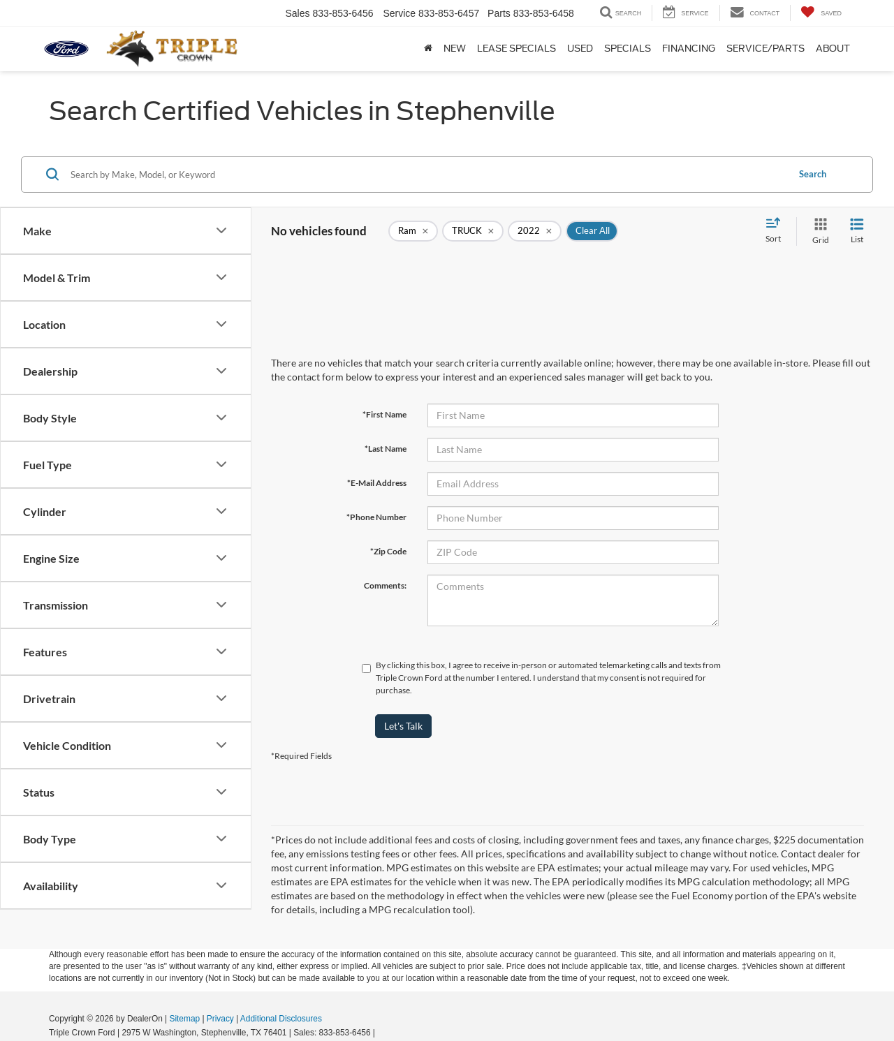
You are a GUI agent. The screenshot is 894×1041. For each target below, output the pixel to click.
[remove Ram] (413, 231)
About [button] (833, 48)
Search (812, 173)
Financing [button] (688, 48)
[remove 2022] (535, 231)
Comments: (385, 585)
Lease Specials (516, 48)
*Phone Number (376, 517)
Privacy (220, 1019)
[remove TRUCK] (473, 231)
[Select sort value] (777, 231)
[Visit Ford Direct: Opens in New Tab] (381, 1033)
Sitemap (184, 1019)
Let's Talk (403, 726)
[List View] (857, 231)
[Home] (428, 49)
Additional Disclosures (281, 1019)
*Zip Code (388, 551)
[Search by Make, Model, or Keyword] (427, 174)
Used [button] (580, 48)
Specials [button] (627, 48)
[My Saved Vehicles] (821, 13)
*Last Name (385, 448)
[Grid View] (818, 231)
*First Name (384, 414)
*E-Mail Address (376, 483)
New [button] (455, 48)
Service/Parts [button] (765, 48)
